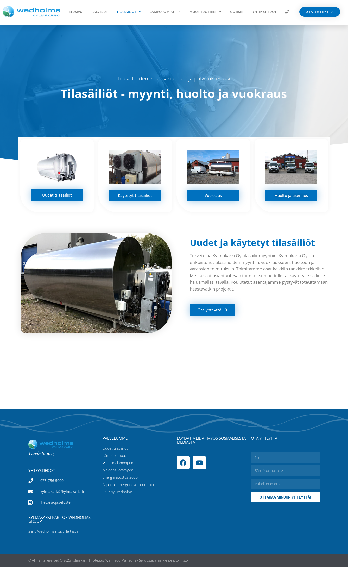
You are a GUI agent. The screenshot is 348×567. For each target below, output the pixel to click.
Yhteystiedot (264, 11)
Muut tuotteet (205, 11)
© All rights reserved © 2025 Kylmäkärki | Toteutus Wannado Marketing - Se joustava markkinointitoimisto (108, 560)
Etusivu (76, 11)
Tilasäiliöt (129, 11)
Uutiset (237, 11)
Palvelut (99, 11)
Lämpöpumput (165, 11)
